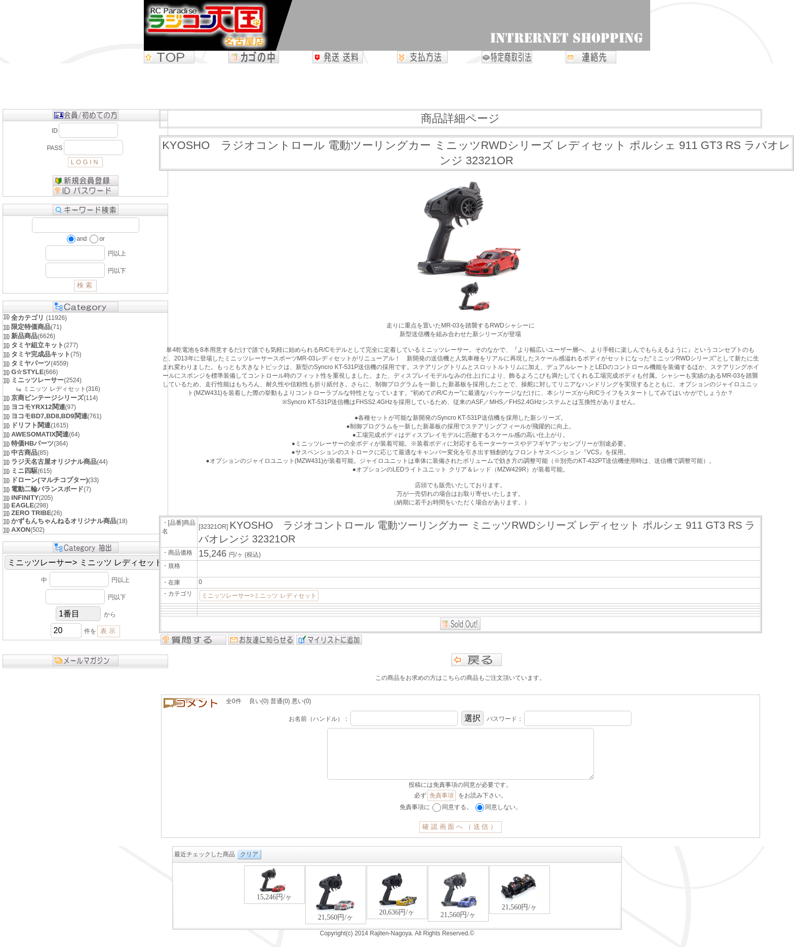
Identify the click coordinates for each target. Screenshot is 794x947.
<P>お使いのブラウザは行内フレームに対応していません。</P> (397, 906)
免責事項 (441, 805)
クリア (249, 864)
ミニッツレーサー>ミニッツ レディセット (259, 595)
